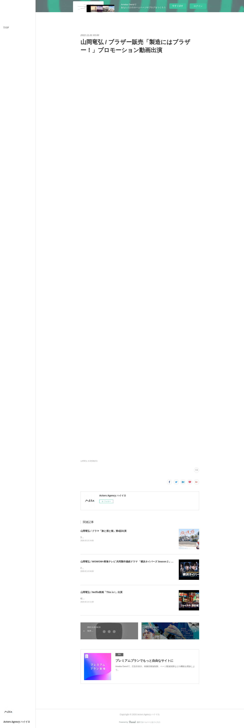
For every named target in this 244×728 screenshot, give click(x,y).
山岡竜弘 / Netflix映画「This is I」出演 (101, 592)
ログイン (198, 6)
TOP (6, 27)
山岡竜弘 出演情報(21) (89, 461)
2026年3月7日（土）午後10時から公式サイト (101, 568)
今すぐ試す (177, 6)
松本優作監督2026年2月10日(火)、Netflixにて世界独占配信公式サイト (112, 598)
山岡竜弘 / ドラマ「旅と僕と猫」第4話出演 (103, 531)
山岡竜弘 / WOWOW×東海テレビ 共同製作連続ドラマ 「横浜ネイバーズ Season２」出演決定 (130, 561)
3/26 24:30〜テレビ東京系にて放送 (96, 537)
